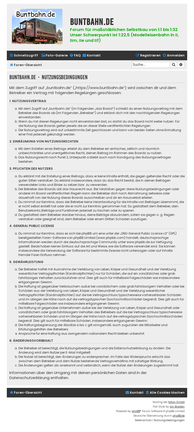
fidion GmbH (176, 402)
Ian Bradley (177, 407)
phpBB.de (179, 416)
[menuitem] (54, 55)
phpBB (136, 411)
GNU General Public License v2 (144, 233)
